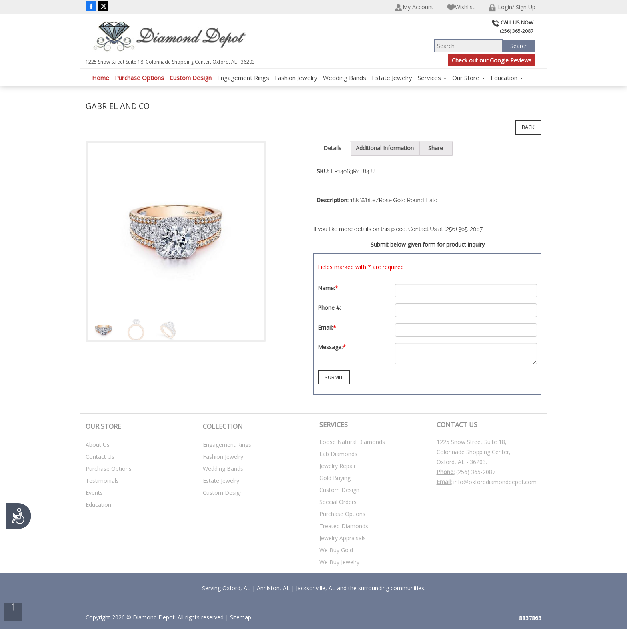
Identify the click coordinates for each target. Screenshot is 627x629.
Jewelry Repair (337, 466)
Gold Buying (335, 478)
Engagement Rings (243, 78)
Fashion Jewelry (296, 78)
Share (435, 148)
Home (100, 78)
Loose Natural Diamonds (352, 442)
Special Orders (338, 502)
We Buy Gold (336, 550)
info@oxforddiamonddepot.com (495, 482)
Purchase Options (139, 78)
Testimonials (102, 480)
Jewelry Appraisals (342, 538)
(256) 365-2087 (475, 472)
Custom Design (191, 78)
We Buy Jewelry (339, 562)
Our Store (468, 78)
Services (432, 78)
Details (332, 148)
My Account (414, 7)
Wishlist (461, 7)
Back (528, 127)
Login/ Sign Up (511, 7)
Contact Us (100, 456)
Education (507, 78)
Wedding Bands (344, 78)
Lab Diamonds (338, 454)
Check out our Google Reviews (491, 60)
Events (94, 492)
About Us (98, 444)
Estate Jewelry (392, 78)
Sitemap (240, 617)
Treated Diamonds (343, 526)
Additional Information (385, 148)
